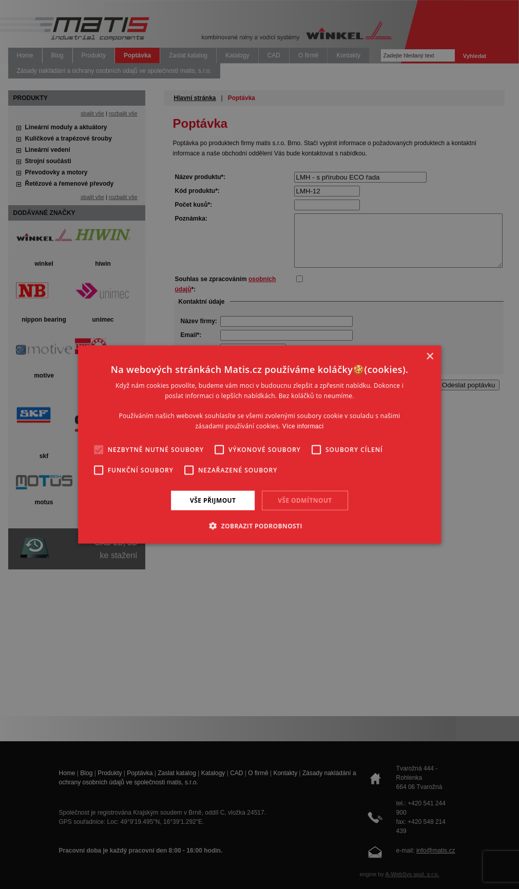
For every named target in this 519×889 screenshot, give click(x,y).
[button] (259, 526)
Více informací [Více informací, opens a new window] (303, 426)
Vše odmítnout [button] (305, 500)
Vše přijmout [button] (213, 500)
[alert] (259, 444)
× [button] (429, 356)
